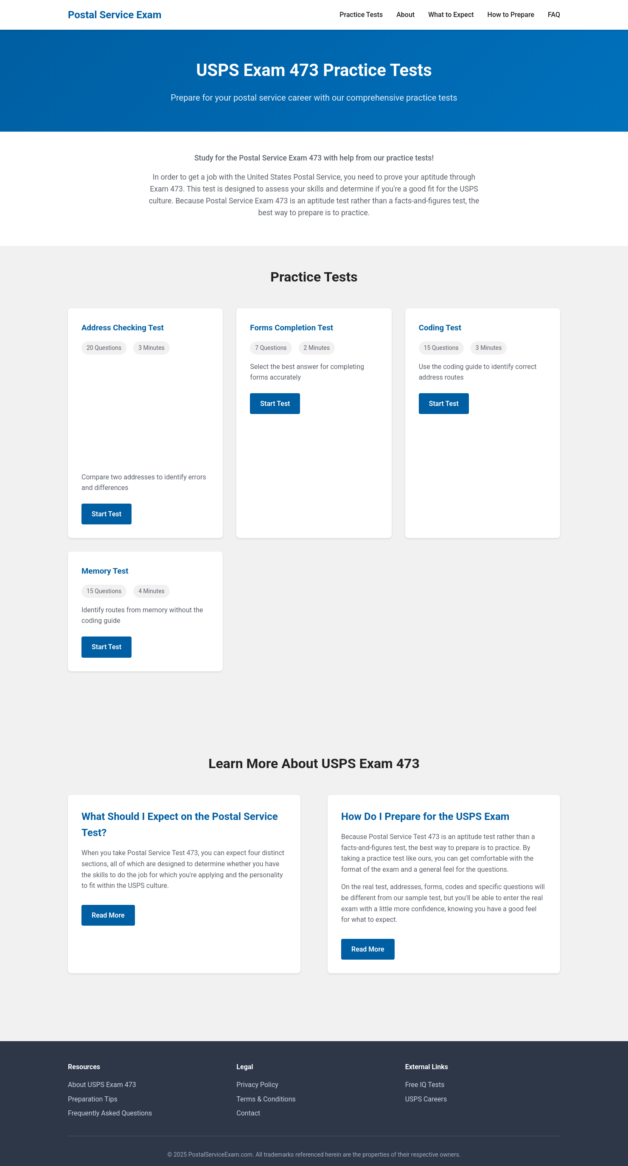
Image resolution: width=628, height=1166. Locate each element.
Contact (248, 1113)
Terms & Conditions (266, 1099)
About (405, 15)
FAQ (554, 15)
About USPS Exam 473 (102, 1085)
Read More (108, 915)
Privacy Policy (257, 1085)
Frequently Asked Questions (110, 1113)
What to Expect (451, 15)
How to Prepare (511, 15)
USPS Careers (426, 1099)
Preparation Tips (93, 1099)
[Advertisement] (145, 414)
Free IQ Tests (425, 1085)
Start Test (106, 514)
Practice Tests (361, 15)
